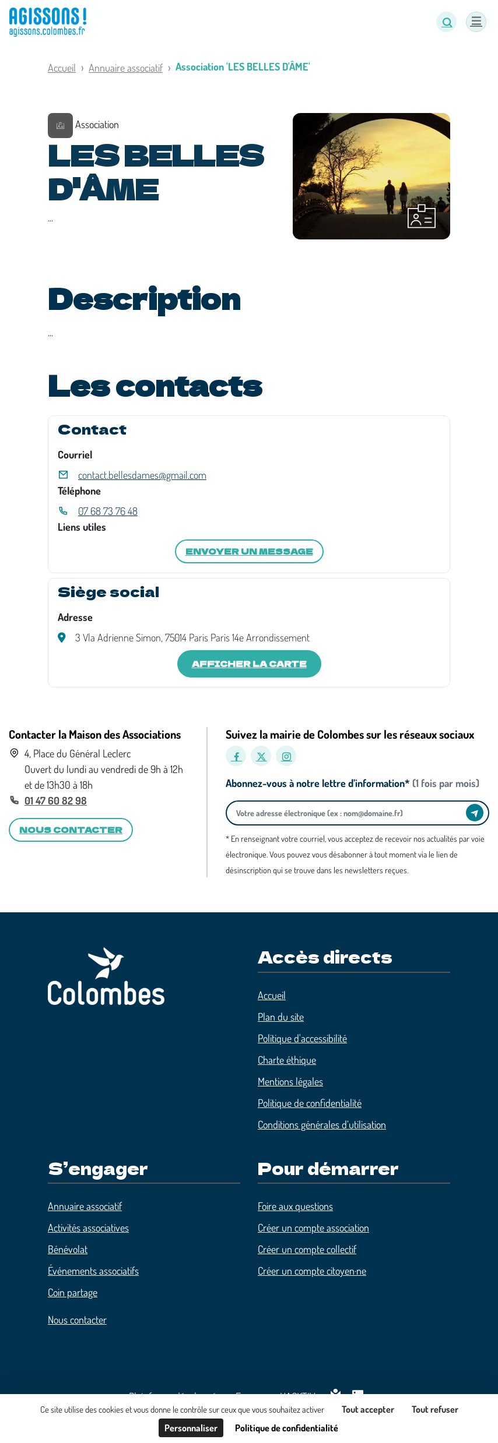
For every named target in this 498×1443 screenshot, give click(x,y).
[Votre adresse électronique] (349, 813)
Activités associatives (88, 1227)
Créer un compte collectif (307, 1249)
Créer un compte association (313, 1227)
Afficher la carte (249, 663)
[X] (261, 756)
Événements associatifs (93, 1270)
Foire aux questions (295, 1205)
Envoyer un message (249, 551)
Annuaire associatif (126, 67)
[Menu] (476, 22)
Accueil (62, 67)
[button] (446, 22)
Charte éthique (287, 1059)
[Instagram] (286, 756)
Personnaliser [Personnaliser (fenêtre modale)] (191, 1428)
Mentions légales (290, 1081)
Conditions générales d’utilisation (322, 1124)
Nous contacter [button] (70, 829)
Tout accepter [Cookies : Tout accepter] (368, 1409)
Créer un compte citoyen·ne (312, 1270)
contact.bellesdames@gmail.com (142, 474)
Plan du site (281, 1016)
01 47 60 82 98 (55, 800)
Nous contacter (77, 1319)
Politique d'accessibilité (302, 1038)
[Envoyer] (474, 812)
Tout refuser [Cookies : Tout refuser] (435, 1409)
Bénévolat (67, 1249)
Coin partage (72, 1292)
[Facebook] (236, 756)
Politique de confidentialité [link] (286, 1428)
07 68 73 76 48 (108, 510)
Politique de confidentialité (310, 1102)
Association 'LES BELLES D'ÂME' (243, 66)
